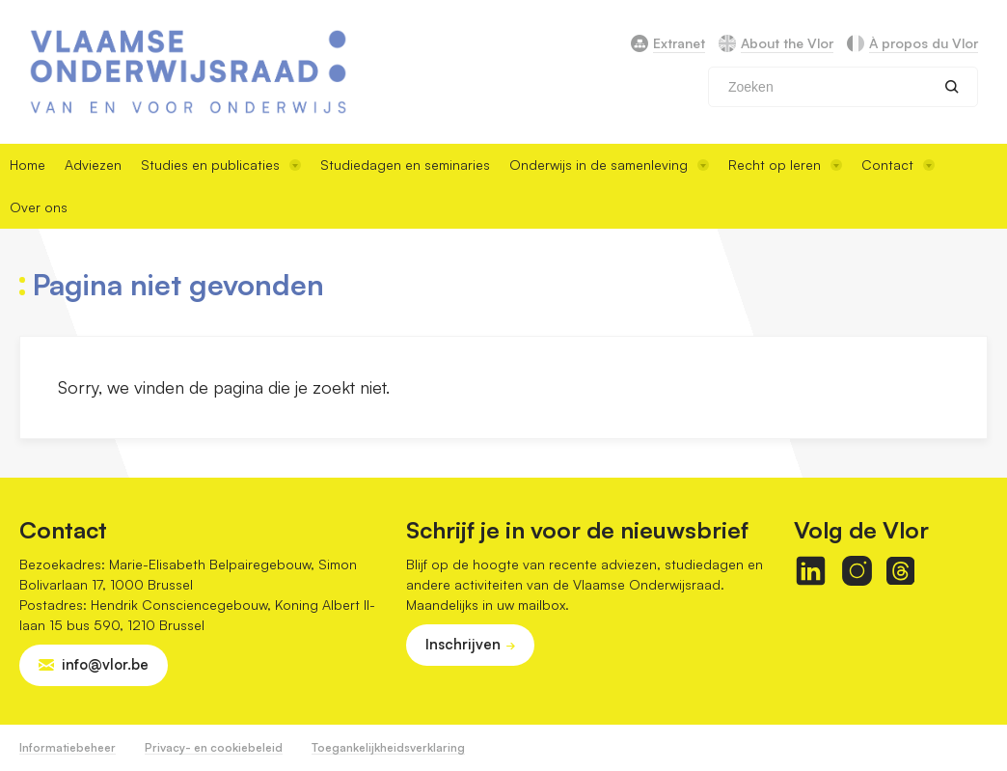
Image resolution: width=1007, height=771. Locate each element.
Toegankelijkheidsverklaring (388, 747)
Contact (898, 164)
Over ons (39, 207)
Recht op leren (785, 164)
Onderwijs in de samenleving (609, 164)
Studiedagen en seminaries (405, 164)
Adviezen (93, 164)
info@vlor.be (105, 664)
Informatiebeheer (67, 747)
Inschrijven (463, 644)
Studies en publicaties (221, 164)
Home (27, 164)
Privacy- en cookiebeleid (214, 747)
